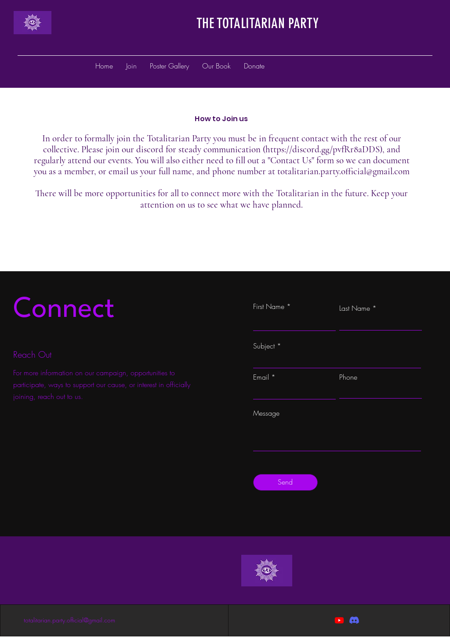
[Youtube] (339, 620)
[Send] (285, 482)
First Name (268, 306)
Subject (264, 345)
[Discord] (354, 620)
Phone (348, 377)
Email (261, 377)
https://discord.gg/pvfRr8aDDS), (325, 149)
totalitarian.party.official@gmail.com (343, 171)
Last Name (354, 308)
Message (266, 413)
